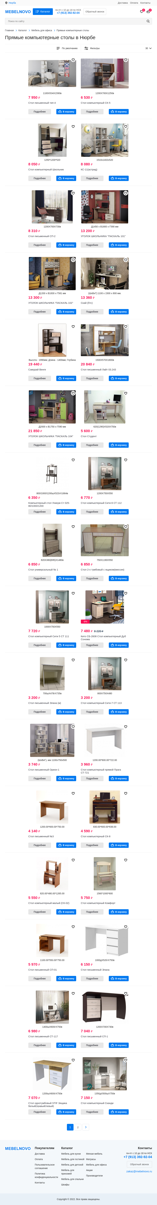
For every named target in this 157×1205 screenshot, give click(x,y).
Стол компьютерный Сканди (97, 1103)
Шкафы (65, 1184)
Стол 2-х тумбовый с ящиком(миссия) (102, 569)
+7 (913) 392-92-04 (68, 12)
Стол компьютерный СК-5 (95, 102)
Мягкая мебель (94, 1153)
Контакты (145, 2)
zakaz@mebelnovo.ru (139, 1171)
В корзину (68, 111)
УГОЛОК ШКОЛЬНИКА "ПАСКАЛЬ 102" (50, 302)
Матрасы (91, 1159)
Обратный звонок (94, 11)
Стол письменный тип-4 (42, 102)
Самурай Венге (37, 369)
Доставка (123, 2)
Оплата (134, 2)
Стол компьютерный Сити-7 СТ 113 (101, 703)
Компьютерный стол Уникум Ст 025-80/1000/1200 (49, 504)
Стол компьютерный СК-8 (95, 836)
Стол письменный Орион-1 (43, 769)
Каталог (45, 11)
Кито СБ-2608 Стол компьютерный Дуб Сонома (103, 638)
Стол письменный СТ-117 (43, 1036)
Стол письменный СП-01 (42, 969)
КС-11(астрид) (89, 169)
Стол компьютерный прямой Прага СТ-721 (101, 771)
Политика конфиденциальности (46, 1175)
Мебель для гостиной (72, 1159)
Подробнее (40, 111)
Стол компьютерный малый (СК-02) (48, 903)
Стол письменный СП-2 (41, 236)
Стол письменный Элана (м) (44, 703)
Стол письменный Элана (95, 969)
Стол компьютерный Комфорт (98, 903)
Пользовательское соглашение (45, 1166)
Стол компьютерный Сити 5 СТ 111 (48, 636)
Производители (94, 1175)
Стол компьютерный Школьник (46, 169)
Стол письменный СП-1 (94, 1036)
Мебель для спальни (72, 1179)
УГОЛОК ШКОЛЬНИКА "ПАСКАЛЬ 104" (50, 436)
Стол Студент (89, 436)
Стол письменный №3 (41, 836)
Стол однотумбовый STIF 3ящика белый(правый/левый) (47, 1104)
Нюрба (12, 2)
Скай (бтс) (87, 302)
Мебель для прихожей (67, 1172)
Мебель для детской (72, 1164)
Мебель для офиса (96, 1164)
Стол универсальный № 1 (43, 569)
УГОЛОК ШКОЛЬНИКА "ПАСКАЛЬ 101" (103, 236)
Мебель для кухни (71, 1153)
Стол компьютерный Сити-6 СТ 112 (101, 502)
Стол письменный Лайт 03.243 (98, 369)
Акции (89, 1170)
